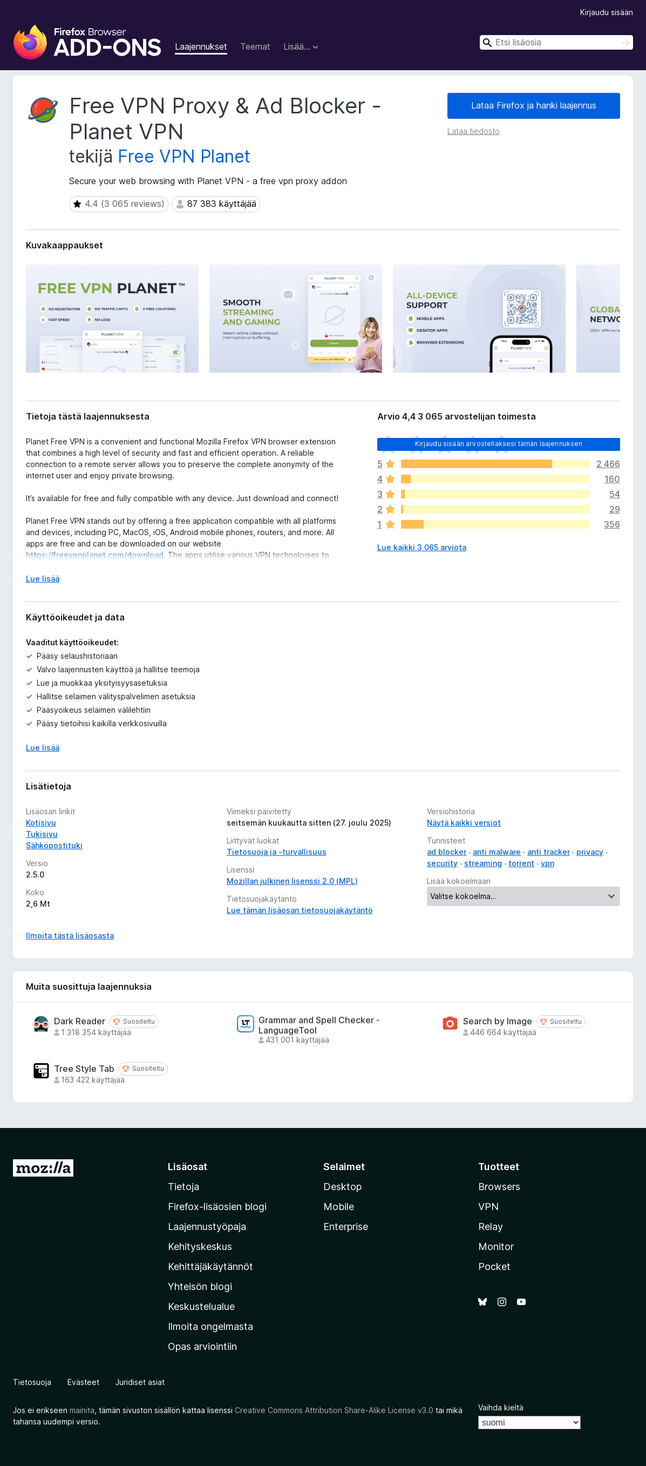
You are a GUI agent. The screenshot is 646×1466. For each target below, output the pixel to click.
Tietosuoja (32, 1382)
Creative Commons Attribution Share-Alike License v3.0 (334, 1410)
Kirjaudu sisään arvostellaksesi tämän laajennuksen (499, 444)
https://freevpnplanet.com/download (95, 554)
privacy (589, 851)
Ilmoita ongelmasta (210, 1326)
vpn (547, 863)
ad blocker (446, 851)
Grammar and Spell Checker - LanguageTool (319, 1025)
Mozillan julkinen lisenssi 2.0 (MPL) (292, 881)
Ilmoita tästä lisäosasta (70, 935)
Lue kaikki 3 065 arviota (421, 547)
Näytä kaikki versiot (464, 822)
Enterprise (345, 1226)
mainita (82, 1410)
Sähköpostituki (54, 845)
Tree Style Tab (84, 1069)
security (442, 863)
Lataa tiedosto (473, 131)
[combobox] (556, 42)
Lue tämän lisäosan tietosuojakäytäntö (300, 910)
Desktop (342, 1186)
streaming (483, 863)
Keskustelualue (201, 1306)
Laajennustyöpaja (207, 1226)
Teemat (255, 46)
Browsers (499, 1186)
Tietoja (183, 1186)
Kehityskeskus (200, 1246)
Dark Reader (79, 1021)
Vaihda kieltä (500, 1407)
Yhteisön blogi (200, 1286)
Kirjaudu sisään (606, 12)
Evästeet (83, 1382)
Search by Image (497, 1021)
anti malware (497, 851)
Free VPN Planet (184, 156)
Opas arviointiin (202, 1346)
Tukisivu (42, 834)
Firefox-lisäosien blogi (217, 1206)
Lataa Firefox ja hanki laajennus (533, 105)
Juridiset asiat (140, 1382)
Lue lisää (42, 747)
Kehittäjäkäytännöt (210, 1266)
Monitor (496, 1246)
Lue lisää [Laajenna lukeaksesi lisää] (42, 578)
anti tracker (548, 851)
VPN (488, 1206)
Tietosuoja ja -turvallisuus (277, 851)
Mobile (338, 1206)
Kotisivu (41, 822)
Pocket (494, 1266)
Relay (490, 1226)
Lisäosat (187, 1166)
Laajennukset (201, 46)
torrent (521, 863)
